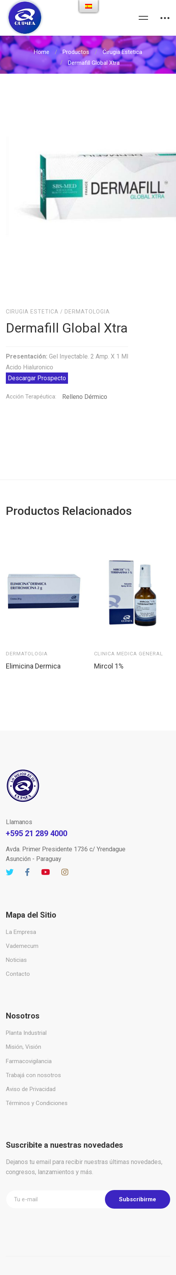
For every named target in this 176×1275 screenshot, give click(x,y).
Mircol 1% (109, 642)
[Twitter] (9, 849)
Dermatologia (87, 288)
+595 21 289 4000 (36, 810)
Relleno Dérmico (84, 373)
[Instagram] (65, 849)
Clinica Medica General (128, 630)
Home (41, 52)
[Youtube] (46, 849)
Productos (76, 52)
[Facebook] (27, 849)
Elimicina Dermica (33, 642)
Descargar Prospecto (37, 355)
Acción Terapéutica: (31, 373)
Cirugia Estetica (122, 52)
